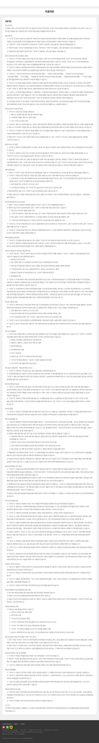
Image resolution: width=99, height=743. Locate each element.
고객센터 (22, 724)
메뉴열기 (95, 3)
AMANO (7, 3)
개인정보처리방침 (6, 724)
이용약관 (15, 724)
